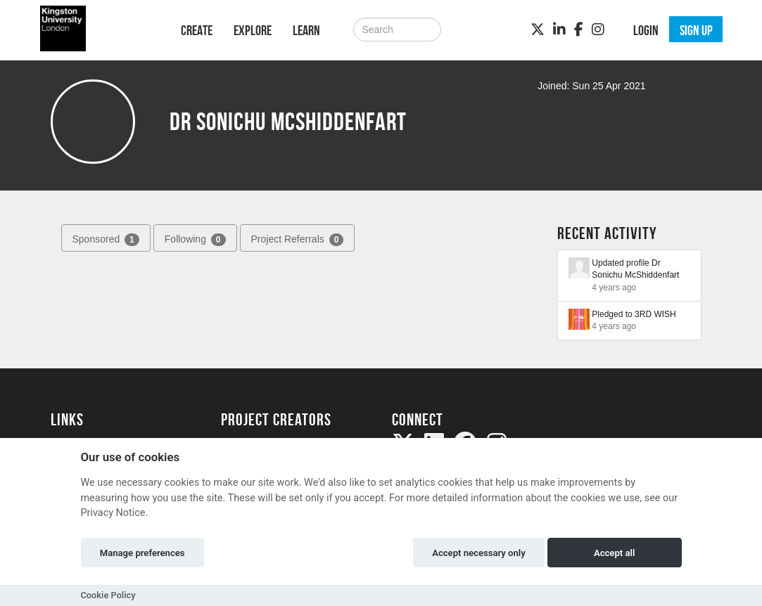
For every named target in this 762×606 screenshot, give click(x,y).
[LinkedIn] (559, 29)
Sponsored (105, 239)
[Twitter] (537, 29)
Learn (306, 30)
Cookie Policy (108, 595)
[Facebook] (579, 29)
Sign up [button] (696, 30)
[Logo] (97, 28)
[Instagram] (598, 29)
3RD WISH (655, 314)
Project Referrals (297, 239)
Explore (253, 30)
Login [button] (646, 30)
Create (196, 30)
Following (195, 239)
